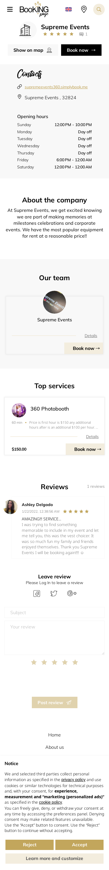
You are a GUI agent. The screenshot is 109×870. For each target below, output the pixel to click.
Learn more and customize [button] (54, 858)
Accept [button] (79, 844)
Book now (77, 50)
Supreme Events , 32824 (50, 97)
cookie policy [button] (50, 802)
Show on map (28, 50)
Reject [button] (29, 844)
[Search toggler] (99, 9)
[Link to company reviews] (58, 34)
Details (91, 335)
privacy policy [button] (73, 779)
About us (54, 747)
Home (54, 735)
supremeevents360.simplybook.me (56, 86)
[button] (12, 9)
